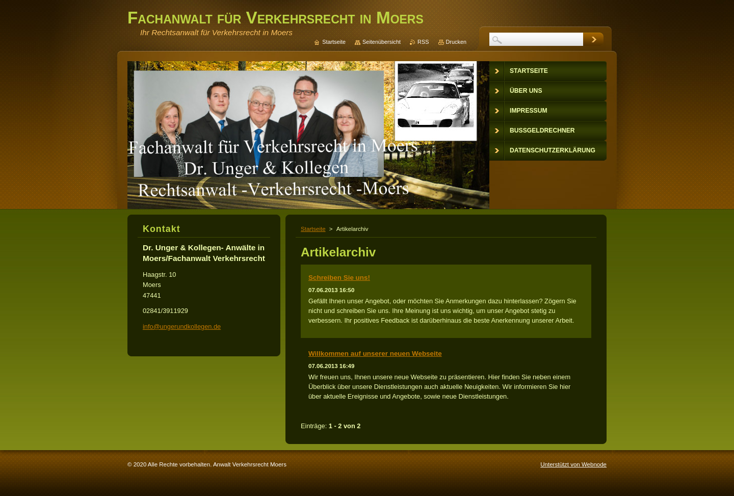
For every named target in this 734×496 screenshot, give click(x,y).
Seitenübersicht (381, 42)
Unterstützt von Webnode (573, 464)
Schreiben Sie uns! (339, 277)
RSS (423, 42)
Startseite (313, 229)
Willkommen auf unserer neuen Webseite (375, 353)
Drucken (456, 42)
